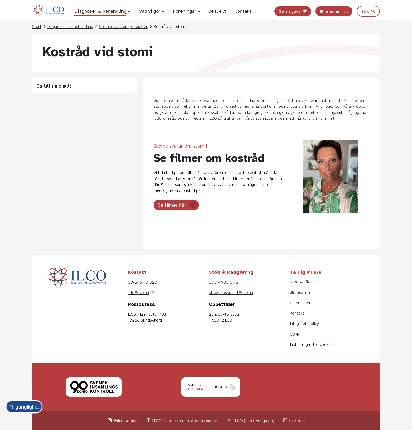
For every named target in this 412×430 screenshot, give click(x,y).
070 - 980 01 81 (224, 282)
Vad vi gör (149, 11)
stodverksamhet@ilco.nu (231, 292)
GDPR (295, 334)
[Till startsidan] (48, 11)
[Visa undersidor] (129, 11)
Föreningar (184, 11)
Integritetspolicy (304, 323)
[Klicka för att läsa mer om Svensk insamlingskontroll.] (94, 387)
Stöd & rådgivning (306, 281)
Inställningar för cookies (311, 344)
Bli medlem (334, 11)
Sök (368, 11)
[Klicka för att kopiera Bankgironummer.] (210, 387)
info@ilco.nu (138, 292)
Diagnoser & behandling (100, 11)
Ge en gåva (293, 11)
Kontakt (242, 11)
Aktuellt (217, 11)
